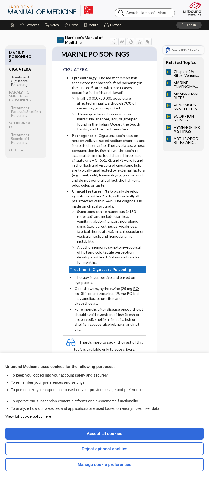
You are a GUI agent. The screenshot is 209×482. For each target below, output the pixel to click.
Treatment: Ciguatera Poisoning (20, 64)
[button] (113, 25)
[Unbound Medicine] (191, 8)
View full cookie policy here (28, 416)
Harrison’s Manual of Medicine (50, 10)
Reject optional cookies (104, 448)
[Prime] (71, 25)
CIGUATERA (20, 52)
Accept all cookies (104, 433)
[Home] (12, 25)
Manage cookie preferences (104, 464)
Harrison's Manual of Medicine (80, 40)
